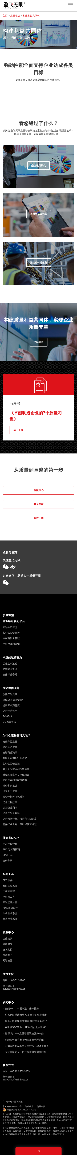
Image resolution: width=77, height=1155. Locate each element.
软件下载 (38, 518)
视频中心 (38, 490)
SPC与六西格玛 (11, 849)
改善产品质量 (10, 694)
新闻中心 (8, 1002)
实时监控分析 (10, 902)
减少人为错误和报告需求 (16, 769)
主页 (5, 15)
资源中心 (8, 932)
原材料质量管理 (11, 638)
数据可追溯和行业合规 (15, 758)
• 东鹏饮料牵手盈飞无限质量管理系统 (23, 1039)
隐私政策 (29, 1106)
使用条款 (41, 1106)
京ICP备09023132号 (12, 1106)
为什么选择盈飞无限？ (16, 735)
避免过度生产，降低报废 (16, 774)
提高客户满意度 (11, 705)
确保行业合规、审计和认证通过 (20, 824)
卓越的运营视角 (12, 657)
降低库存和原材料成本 (15, 780)
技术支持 (7, 949)
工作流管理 (9, 891)
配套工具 (8, 874)
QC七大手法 (9, 721)
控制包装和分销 (11, 643)
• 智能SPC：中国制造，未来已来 (21, 1008)
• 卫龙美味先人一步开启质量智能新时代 (24, 1052)
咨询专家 (7, 860)
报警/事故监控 (10, 907)
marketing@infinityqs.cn (16, 1079)
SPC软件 (8, 880)
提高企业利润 (10, 807)
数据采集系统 (10, 885)
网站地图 (7, 960)
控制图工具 (9, 896)
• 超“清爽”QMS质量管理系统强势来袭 (23, 1033)
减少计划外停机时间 (14, 796)
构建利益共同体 (31, 15)
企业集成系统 (10, 913)
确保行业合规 (10, 674)
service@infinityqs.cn (14, 988)
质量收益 (15, 15)
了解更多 (38, 342)
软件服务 (7, 944)
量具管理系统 (10, 918)
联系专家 (38, 504)
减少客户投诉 (10, 785)
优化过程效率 (10, 802)
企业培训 (7, 938)
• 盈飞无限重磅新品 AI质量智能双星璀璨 (25, 1014)
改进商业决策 (10, 752)
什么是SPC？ (11, 837)
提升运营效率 (10, 710)
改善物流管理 (10, 669)
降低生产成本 (10, 747)
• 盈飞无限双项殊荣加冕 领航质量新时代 (25, 1021)
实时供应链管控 (11, 632)
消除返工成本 (10, 791)
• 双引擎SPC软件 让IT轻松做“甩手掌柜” (24, 1027)
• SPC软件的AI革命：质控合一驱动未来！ (26, 1046)
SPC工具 (8, 855)
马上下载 (18, 430)
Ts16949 (7, 716)
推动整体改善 (11, 688)
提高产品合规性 (11, 813)
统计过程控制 (10, 844)
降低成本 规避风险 (13, 699)
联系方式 (8, 1065)
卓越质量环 (10, 552)
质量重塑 (8, 615)
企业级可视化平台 (14, 621)
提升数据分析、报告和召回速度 (20, 818)
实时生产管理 (10, 627)
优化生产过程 (10, 663)
